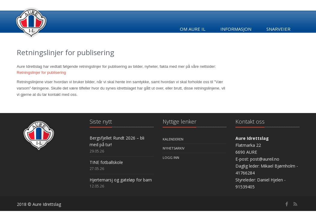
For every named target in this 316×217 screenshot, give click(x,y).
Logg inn (171, 157)
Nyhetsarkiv (174, 148)
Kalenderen (173, 139)
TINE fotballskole (106, 162)
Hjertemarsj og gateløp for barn (121, 180)
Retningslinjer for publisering (41, 72)
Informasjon (235, 29)
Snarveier (278, 29)
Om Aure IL (192, 29)
